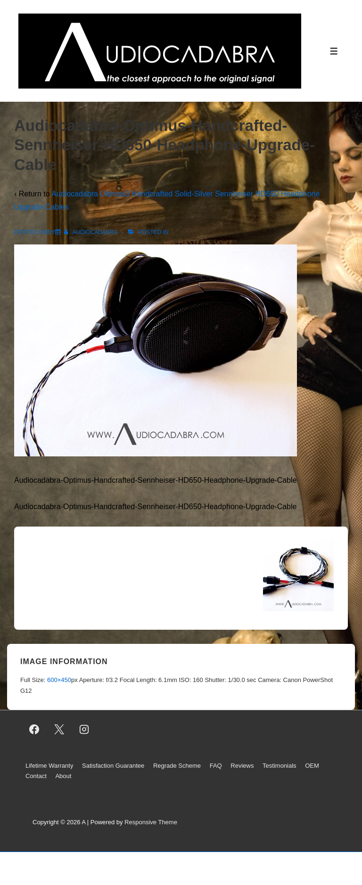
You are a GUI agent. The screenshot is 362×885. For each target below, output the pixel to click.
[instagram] (84, 729)
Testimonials (279, 765)
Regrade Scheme (177, 765)
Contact (36, 775)
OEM (312, 765)
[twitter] (59, 729)
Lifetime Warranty (49, 765)
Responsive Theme (150, 822)
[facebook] (34, 729)
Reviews (242, 765)
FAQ (216, 765)
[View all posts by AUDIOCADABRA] (91, 232)
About (63, 775)
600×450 (59, 679)
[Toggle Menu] (334, 51)
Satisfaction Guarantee (113, 765)
